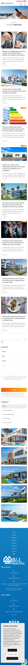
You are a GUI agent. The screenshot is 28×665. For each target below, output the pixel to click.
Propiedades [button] (14, 537)
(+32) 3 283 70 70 (14, 601)
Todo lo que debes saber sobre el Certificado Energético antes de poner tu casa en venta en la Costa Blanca (13, 129)
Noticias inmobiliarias (8, 414)
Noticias (14, 548)
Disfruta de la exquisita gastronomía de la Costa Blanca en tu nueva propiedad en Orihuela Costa (13, 318)
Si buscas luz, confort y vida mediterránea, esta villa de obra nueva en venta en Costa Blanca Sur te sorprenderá (13, 167)
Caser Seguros (6, 418)
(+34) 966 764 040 (14, 573)
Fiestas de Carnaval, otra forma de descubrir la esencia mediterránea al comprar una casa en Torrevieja (12, 242)
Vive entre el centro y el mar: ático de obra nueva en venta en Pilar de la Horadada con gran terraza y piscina (13, 204)
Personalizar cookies (12, 654)
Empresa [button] (14, 535)
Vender (14, 540)
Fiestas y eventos (7, 422)
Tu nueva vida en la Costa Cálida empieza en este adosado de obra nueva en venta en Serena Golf (14, 91)
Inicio (14, 532)
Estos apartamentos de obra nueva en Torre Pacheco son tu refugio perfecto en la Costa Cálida (13, 280)
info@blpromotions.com (14, 578)
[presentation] (9, 385)
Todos (4, 406)
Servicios (14, 543)
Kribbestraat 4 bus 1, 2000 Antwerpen (14, 611)
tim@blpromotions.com (14, 606)
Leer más (4, 65)
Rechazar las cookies (12, 658)
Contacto (13, 551)
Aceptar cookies (12, 650)
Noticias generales (8, 410)
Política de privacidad (22, 377)
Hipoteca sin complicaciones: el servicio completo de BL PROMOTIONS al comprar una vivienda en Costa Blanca (13, 53)
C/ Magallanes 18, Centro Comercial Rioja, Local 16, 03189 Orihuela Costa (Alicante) (14, 584)
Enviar (14, 390)
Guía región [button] (14, 545)
